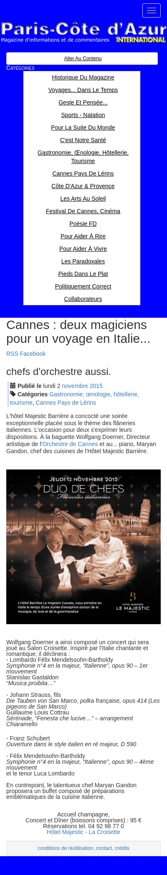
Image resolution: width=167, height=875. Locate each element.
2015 (96, 386)
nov (75, 386)
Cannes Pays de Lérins (65, 402)
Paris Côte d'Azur (83, 32)
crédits (122, 848)
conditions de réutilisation (66, 848)
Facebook (33, 353)
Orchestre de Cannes (70, 444)
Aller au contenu (82, 58)
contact (104, 848)
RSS (12, 353)
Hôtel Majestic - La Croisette (83, 832)
